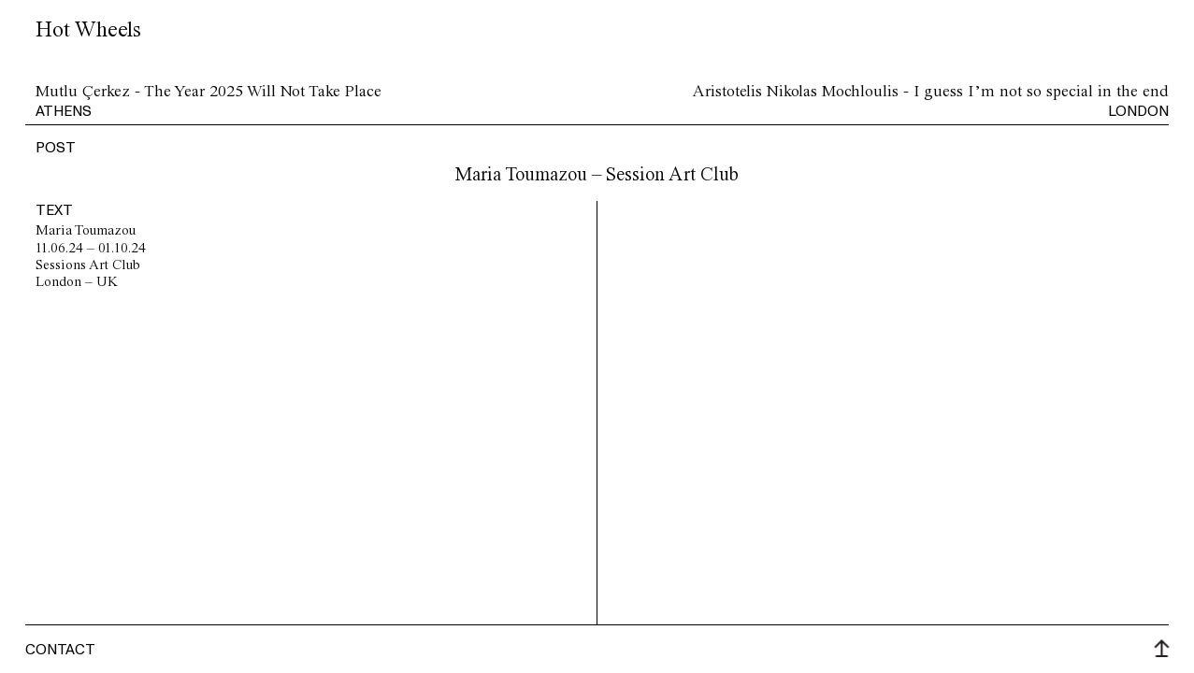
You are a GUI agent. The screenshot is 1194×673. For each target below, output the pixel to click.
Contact (60, 648)
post (56, 146)
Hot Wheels (88, 30)
